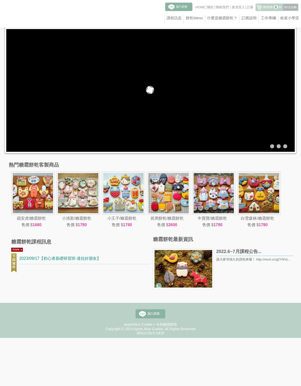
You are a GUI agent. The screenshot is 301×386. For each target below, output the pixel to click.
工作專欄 (268, 18)
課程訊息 (174, 18)
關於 (210, 7)
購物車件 (280, 7)
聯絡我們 (222, 7)
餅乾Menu (194, 18)
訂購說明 (249, 18)
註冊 (250, 7)
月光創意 (158, 333)
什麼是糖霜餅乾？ (222, 18)
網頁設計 (143, 333)
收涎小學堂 (289, 18)
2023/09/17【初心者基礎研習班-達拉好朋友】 (60, 258)
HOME (200, 7)
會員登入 (238, 7)
